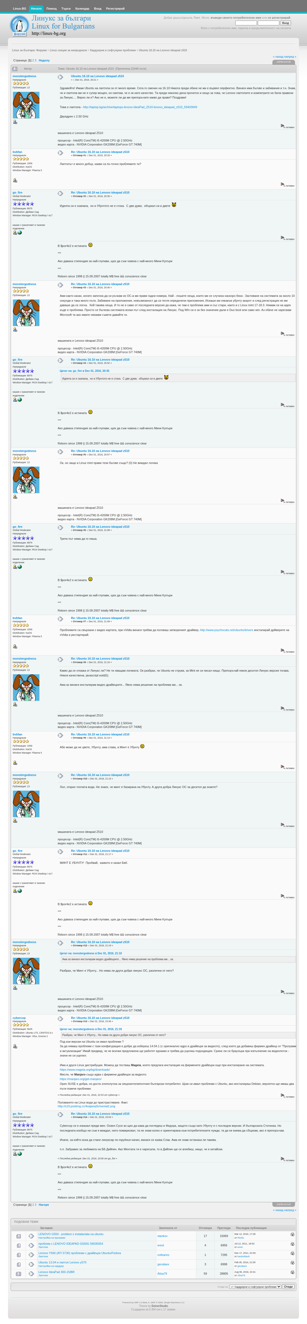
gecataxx (163, 1264)
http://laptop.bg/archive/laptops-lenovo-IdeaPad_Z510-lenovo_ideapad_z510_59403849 (140, 107)
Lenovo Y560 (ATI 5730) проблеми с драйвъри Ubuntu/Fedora (79, 1253)
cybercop (19, 1017)
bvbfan (17, 151)
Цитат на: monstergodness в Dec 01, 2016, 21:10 (91, 953)
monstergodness (24, 76)
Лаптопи (43, 1247)
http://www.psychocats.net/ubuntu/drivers (226, 630)
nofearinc (163, 1254)
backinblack (244, 1256)
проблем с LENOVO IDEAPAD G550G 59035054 (70, 1243)
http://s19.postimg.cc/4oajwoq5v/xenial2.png (86, 1106)
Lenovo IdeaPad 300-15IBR (56, 1272)
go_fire (18, 192)
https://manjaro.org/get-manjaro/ (81, 1079)
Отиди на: (223, 1287)
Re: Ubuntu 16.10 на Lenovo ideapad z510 (100, 151)
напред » (290, 56)
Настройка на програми (51, 1237)
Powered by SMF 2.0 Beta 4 (135, 1302)
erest (160, 1245)
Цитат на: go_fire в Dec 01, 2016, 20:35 (84, 370)
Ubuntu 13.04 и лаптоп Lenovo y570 (62, 1262)
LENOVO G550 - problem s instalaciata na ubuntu (70, 1234)
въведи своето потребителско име (236, 17)
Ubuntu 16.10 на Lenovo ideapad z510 (97, 76)
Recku (241, 1237)
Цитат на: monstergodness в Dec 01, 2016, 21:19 (91, 1029)
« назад (278, 56)
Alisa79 (162, 1273)
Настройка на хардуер (51, 1266)
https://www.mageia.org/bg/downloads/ (85, 1069)
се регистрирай (279, 17)
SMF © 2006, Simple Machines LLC (168, 1302)
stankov (162, 1236)
